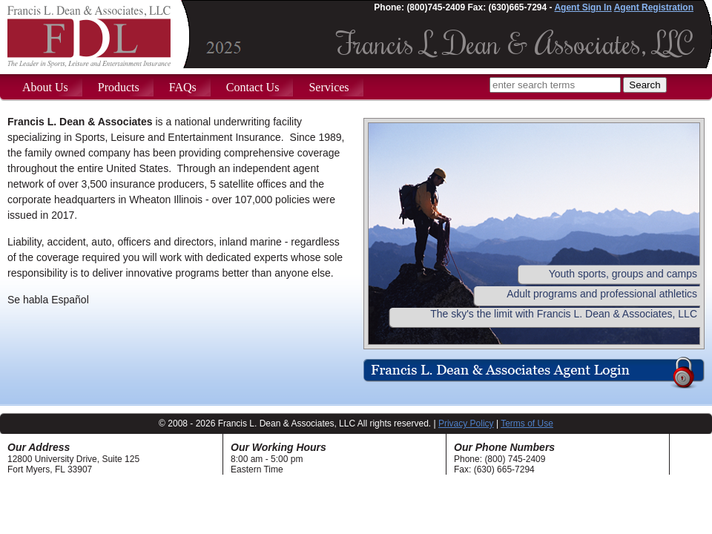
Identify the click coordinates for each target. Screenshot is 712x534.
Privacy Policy (466, 423)
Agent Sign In (582, 7)
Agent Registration (653, 7)
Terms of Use (527, 423)
